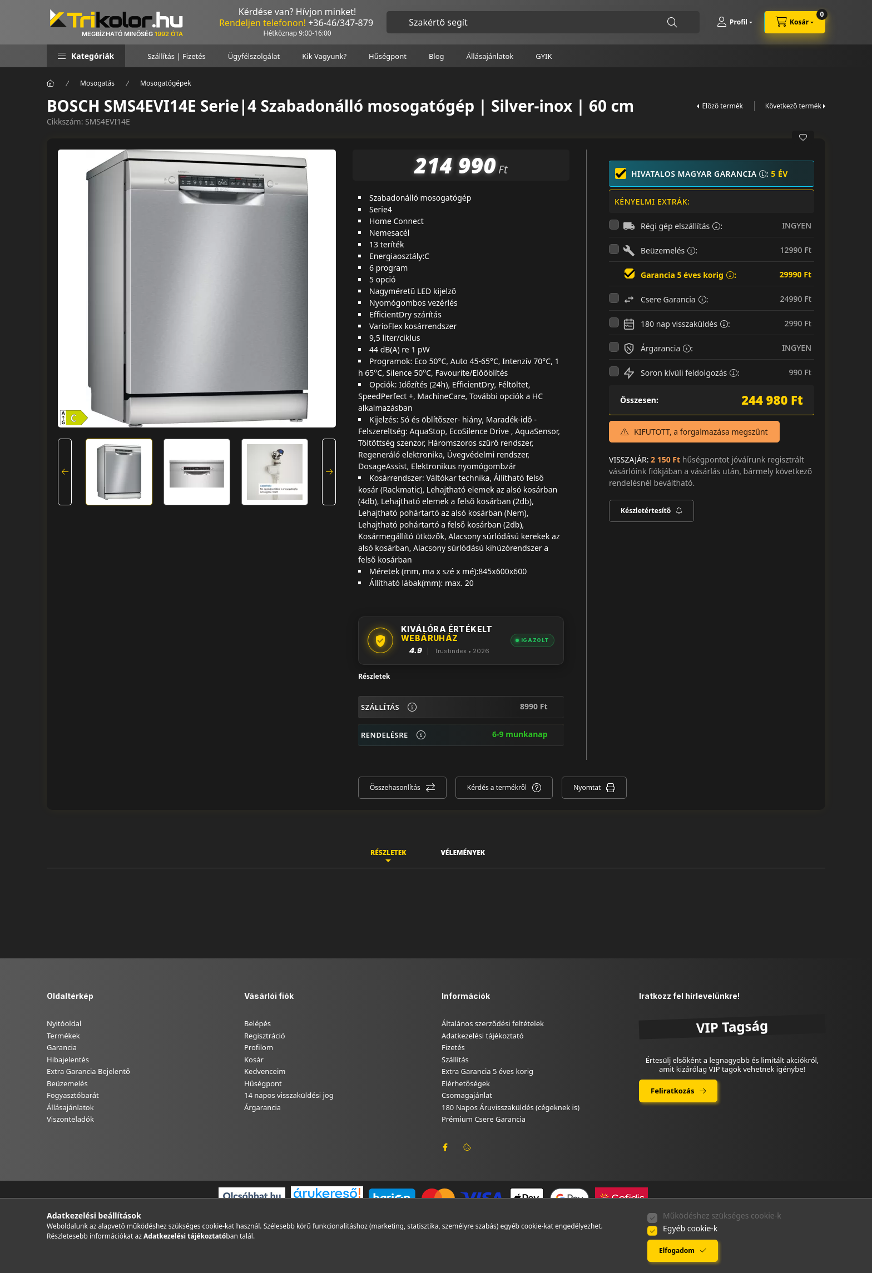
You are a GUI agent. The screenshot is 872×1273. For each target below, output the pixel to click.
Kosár (254, 1060)
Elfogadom (677, 1250)
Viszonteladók (70, 1119)
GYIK (544, 56)
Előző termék (722, 106)
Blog (436, 56)
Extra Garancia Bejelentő (88, 1071)
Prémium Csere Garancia (484, 1119)
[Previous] (65, 472)
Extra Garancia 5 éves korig (487, 1071)
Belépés (257, 1023)
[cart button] (794, 22)
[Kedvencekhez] (803, 137)
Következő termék (793, 106)
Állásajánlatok (490, 56)
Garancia (62, 1047)
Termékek (63, 1036)
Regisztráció (264, 1036)
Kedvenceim (264, 1071)
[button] (86, 55)
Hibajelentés (68, 1060)
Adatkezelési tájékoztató (483, 1036)
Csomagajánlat (467, 1095)
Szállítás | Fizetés (176, 56)
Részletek (374, 676)
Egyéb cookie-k (690, 1228)
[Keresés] (672, 22)
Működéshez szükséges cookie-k (722, 1215)
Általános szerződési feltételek (493, 1023)
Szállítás (455, 1060)
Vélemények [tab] (462, 852)
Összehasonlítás (395, 787)
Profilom (258, 1047)
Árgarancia (262, 1107)
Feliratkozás (672, 1091)
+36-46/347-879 (340, 23)
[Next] (329, 472)
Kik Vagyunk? (324, 56)
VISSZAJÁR (628, 459)
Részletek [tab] (388, 852)
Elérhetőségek (466, 1083)
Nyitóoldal (64, 1023)
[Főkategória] (50, 83)
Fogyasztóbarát (73, 1095)
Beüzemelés (67, 1083)
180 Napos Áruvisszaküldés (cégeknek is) (510, 1107)
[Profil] (734, 22)
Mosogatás (97, 83)
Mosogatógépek (165, 83)
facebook (445, 1147)
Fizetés (453, 1047)
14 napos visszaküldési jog (289, 1095)
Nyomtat (587, 787)
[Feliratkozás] (651, 511)
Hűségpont (388, 56)
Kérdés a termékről (497, 787)
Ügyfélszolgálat (254, 56)
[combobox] (543, 22)
